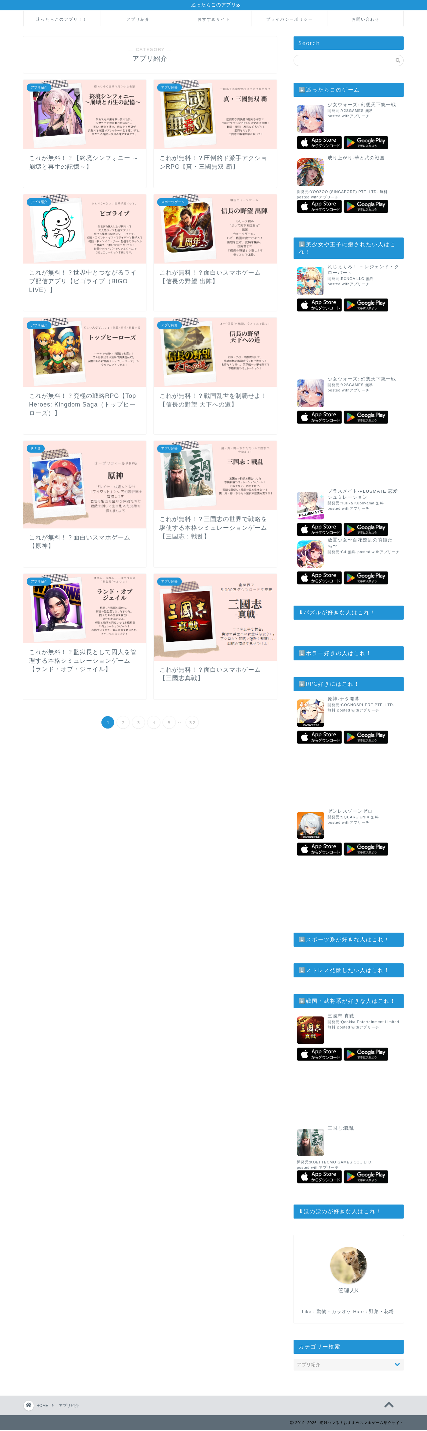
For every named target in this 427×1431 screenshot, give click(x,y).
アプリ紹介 (138, 19)
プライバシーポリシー (289, 19)
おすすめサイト (213, 19)
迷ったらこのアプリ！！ (61, 19)
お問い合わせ (366, 19)
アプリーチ (360, 117)
